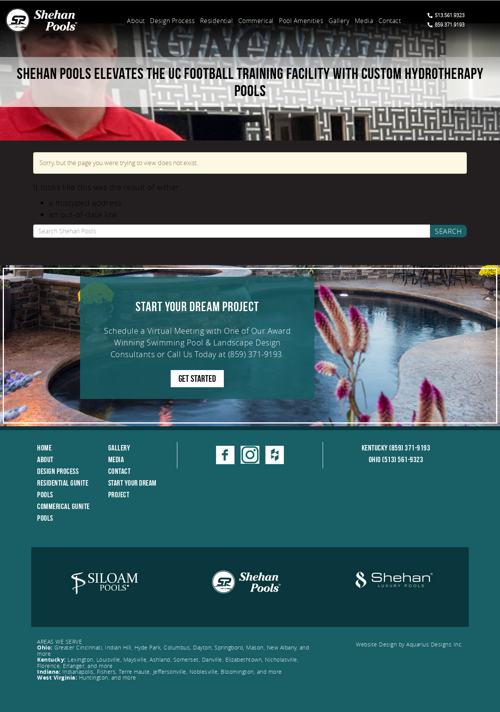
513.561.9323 (445, 15)
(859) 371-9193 (255, 354)
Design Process (172, 20)
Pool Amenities (301, 20)
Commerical (256, 20)
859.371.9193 (445, 24)
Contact (390, 20)
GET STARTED (197, 379)
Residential (216, 20)
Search (448, 231)
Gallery (339, 20)
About (136, 20)
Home (44, 447)
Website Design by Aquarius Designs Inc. (409, 644)
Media (364, 20)
